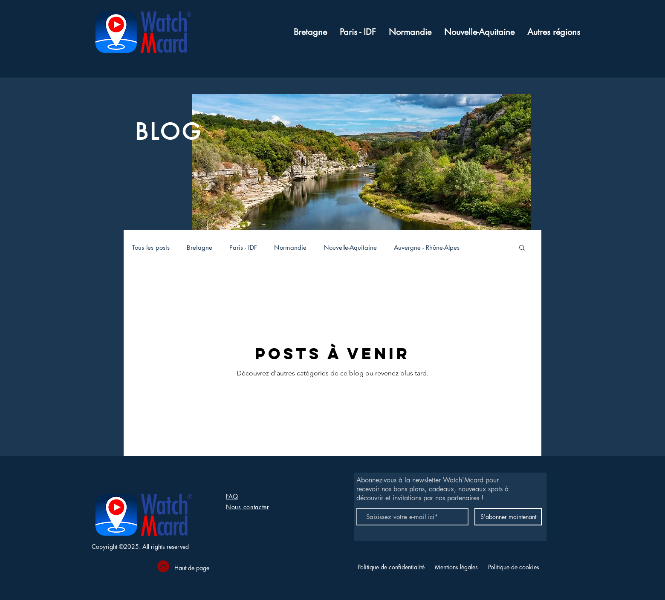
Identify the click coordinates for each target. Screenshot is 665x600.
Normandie (290, 247)
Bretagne (199, 247)
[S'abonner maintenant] (508, 516)
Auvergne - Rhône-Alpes (427, 247)
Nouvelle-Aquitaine (350, 247)
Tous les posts (151, 247)
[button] (554, 32)
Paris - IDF (243, 247)
